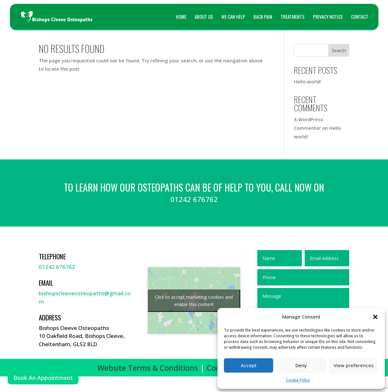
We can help (233, 17)
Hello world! (307, 81)
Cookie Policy (298, 380)
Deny (301, 365)
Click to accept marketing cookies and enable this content (194, 300)
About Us (204, 17)
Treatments (293, 17)
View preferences (354, 365)
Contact (359, 17)
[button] (375, 317)
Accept (249, 365)
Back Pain (262, 17)
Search (339, 50)
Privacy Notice (328, 17)
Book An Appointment (43, 378)
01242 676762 (57, 266)
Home (181, 17)
